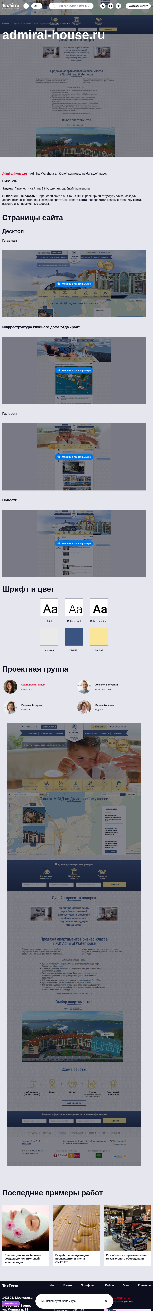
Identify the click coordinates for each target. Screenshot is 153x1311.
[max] (110, 6)
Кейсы (109, 1285)
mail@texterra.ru (117, 1298)
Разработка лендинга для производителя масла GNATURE (72, 1259)
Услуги (67, 1285)
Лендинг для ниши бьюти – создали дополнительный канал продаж (23, 1259)
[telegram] (118, 6)
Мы (51, 1285)
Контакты (144, 1285)
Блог (126, 1285)
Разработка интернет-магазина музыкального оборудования (126, 1257)
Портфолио (88, 1285)
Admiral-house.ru (14, 173)
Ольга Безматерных (33, 684)
